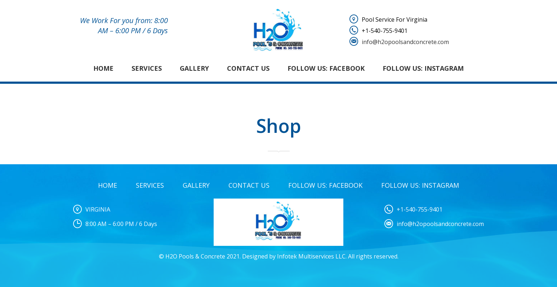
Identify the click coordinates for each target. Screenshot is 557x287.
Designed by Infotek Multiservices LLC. (294, 256)
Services (147, 68)
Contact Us (248, 68)
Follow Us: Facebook (326, 68)
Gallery (194, 68)
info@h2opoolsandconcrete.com (405, 42)
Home (103, 68)
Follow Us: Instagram (423, 68)
